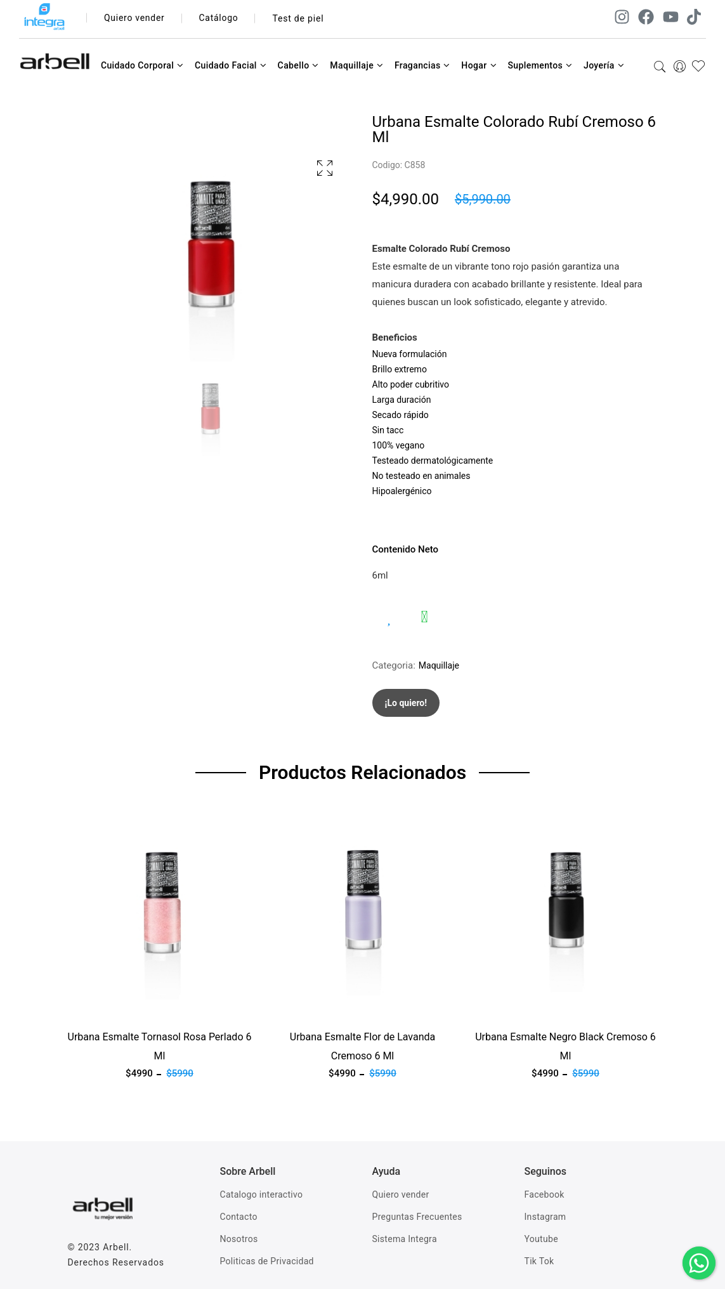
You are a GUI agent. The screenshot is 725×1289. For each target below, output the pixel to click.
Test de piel (299, 18)
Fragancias (422, 65)
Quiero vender (135, 18)
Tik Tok (539, 1261)
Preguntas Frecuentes (417, 1217)
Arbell (116, 1247)
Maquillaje (356, 65)
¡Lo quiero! (406, 703)
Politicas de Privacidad (267, 1261)
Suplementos (539, 65)
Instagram (545, 1217)
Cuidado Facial (230, 65)
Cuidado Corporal (142, 65)
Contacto (239, 1217)
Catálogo (220, 18)
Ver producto (95, 1007)
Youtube (541, 1239)
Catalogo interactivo (261, 1194)
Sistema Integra (404, 1239)
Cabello (298, 65)
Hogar (479, 65)
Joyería (604, 65)
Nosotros (239, 1239)
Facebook (545, 1194)
